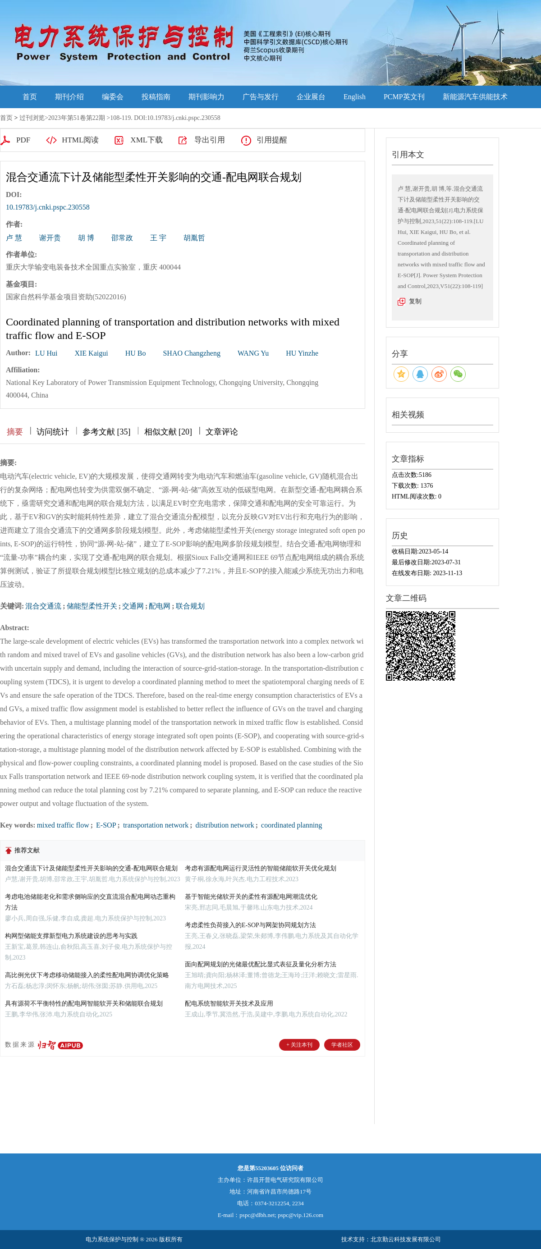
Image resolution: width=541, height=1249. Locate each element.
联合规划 (190, 606)
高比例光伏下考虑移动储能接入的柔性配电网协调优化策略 (87, 975)
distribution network (224, 825)
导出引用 (209, 140)
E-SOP (105, 825)
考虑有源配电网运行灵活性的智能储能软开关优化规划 (260, 868)
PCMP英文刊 (404, 97)
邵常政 (122, 238)
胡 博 (86, 238)
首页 (30, 97)
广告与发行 (261, 97)
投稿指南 (156, 97)
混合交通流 (43, 606)
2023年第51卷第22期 (76, 117)
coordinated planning (290, 825)
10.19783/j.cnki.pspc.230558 (48, 207)
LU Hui (46, 353)
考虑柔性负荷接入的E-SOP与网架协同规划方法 (250, 925)
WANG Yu (253, 353)
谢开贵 (50, 238)
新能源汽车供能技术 (475, 97)
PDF (23, 140)
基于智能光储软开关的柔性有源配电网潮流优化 (251, 896)
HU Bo (135, 353)
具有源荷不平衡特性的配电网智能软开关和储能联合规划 (84, 1003)
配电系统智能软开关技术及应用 (229, 1003)
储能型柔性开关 (92, 606)
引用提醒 (272, 140)
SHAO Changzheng (191, 353)
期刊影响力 (206, 97)
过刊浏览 (32, 117)
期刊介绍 (69, 97)
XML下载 (146, 140)
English (355, 97)
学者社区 (342, 1045)
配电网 (159, 606)
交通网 (133, 606)
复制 (415, 301)
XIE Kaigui (91, 353)
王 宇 (158, 238)
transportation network (154, 825)
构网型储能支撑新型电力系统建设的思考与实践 (71, 936)
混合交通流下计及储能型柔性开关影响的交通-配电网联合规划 (91, 868)
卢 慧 (14, 238)
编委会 (113, 97)
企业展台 (311, 97)
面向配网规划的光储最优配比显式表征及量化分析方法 (260, 964)
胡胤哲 (194, 238)
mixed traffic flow (63, 825)
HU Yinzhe (302, 353)
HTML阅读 (80, 140)
